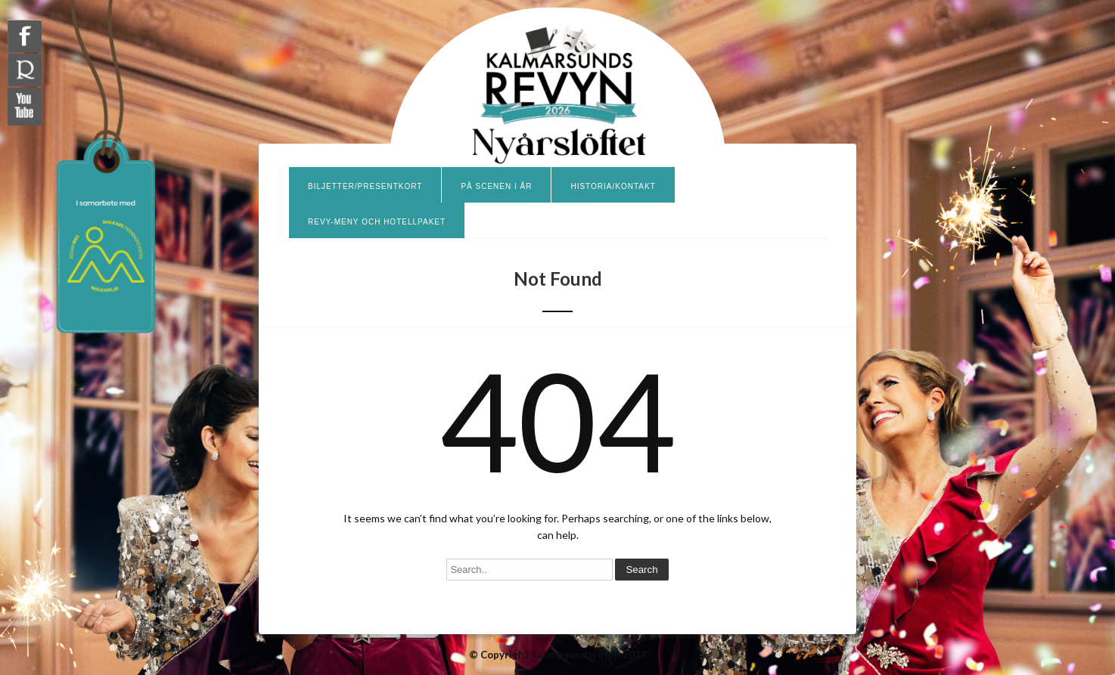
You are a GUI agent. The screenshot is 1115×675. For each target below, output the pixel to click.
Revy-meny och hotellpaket (377, 222)
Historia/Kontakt (612, 186)
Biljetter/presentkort (365, 186)
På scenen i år (496, 186)
